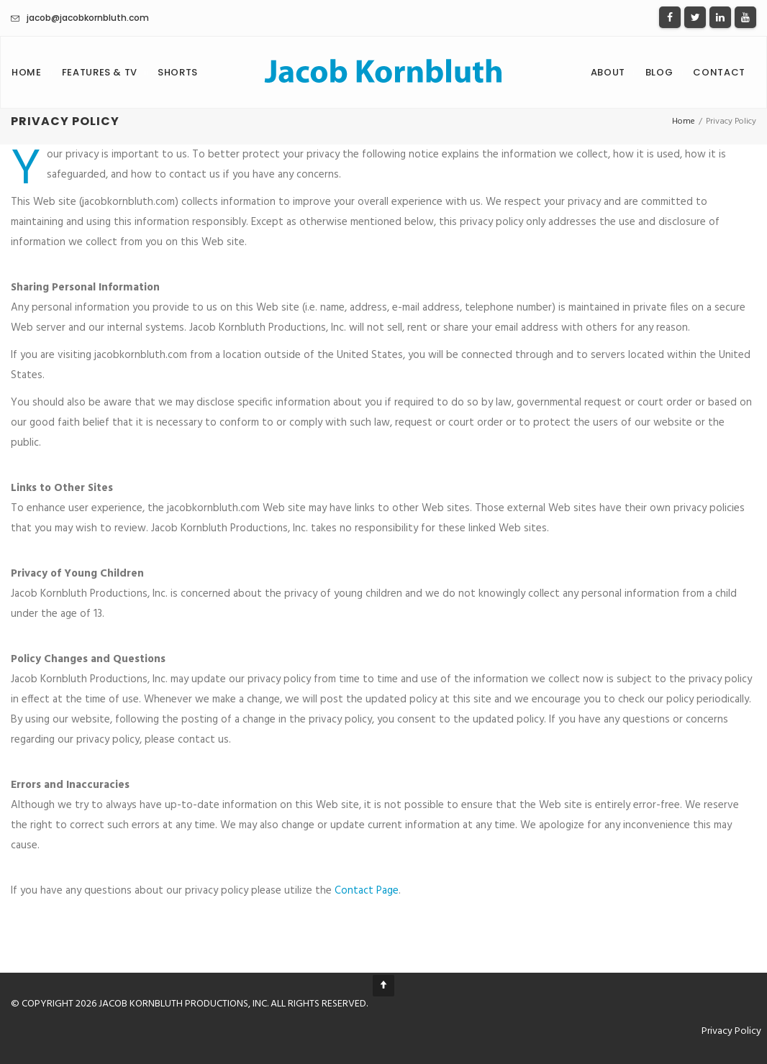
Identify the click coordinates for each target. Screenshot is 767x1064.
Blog (659, 72)
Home (27, 72)
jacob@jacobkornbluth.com (88, 18)
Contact (719, 72)
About (608, 72)
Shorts (178, 72)
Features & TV (99, 72)
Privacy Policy (731, 1031)
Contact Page (367, 890)
